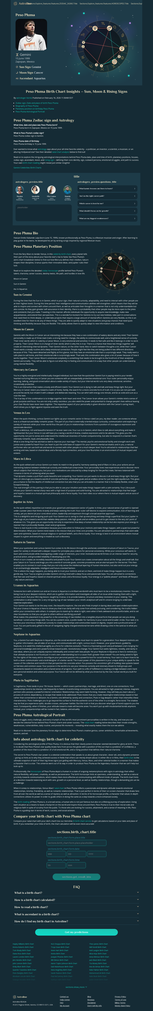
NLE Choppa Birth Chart (60, 944)
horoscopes (36, 771)
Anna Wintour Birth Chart (99, 957)
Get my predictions (76, 932)
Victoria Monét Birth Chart (99, 983)
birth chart (129, 757)
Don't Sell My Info (94, 1005)
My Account (64, 1005)
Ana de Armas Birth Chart (99, 966)
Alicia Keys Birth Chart (98, 953)
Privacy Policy (120, 996)
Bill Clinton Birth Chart (59, 960)
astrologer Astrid (24, 98)
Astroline (22, 997)
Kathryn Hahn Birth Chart (61, 979)
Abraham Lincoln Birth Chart (24, 976)
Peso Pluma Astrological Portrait (30, 111)
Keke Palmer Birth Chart (98, 970)
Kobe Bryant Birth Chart (22, 983)
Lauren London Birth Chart (23, 957)
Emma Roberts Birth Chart (23, 947)
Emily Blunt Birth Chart (21, 966)
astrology (42, 149)
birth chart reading (31, 163)
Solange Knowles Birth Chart (24, 979)
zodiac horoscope (50, 270)
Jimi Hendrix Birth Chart (22, 960)
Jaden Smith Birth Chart (98, 979)
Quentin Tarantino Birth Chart (24, 970)
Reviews (90, 999)
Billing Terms (120, 1002)
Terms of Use (120, 999)
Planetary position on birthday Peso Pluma (35, 108)
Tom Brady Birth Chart (22, 950)
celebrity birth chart (62, 254)
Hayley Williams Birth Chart (23, 944)
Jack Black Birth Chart (97, 960)
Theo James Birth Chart (98, 944)
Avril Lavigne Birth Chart (98, 950)
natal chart (89, 722)
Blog (89, 996)
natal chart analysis (60, 152)
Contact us (64, 996)
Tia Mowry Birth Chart (98, 963)
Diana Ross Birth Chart (22, 953)
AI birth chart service (82, 821)
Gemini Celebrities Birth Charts (27, 167)
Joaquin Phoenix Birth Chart (62, 957)
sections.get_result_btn (76, 876)
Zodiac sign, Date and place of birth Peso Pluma (37, 103)
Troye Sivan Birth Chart (60, 947)
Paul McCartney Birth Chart (61, 976)
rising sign (49, 160)
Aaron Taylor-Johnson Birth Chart (64, 963)
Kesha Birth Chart (58, 953)
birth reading (24, 802)
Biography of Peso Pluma (27, 106)
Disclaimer (91, 1002)
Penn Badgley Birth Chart (23, 973)
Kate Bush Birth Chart (98, 976)
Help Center (65, 999)
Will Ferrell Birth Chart (97, 947)
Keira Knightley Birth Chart (61, 970)
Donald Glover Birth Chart (61, 983)
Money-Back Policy (122, 1005)
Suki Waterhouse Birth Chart (62, 966)
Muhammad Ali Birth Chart (99, 973)
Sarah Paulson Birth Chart (61, 973)
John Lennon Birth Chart (22, 963)
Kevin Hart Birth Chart (59, 950)
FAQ (61, 1002)
